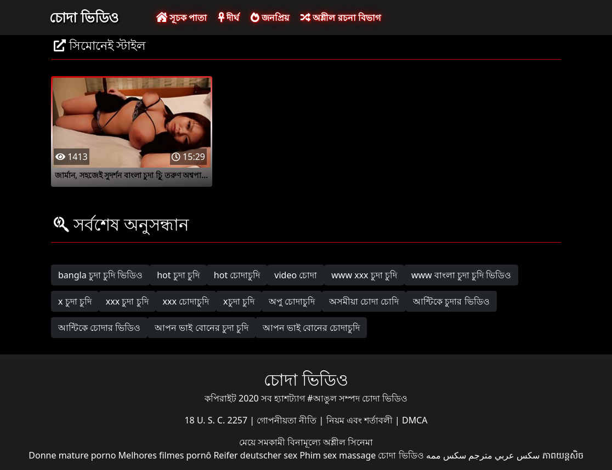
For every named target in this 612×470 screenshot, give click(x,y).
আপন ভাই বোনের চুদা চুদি (201, 328)
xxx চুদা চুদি (127, 301)
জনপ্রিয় (270, 18)
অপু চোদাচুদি (292, 301)
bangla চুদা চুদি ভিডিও (100, 275)
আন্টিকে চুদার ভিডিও (451, 301)
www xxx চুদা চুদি (364, 275)
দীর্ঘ (228, 18)
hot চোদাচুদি (237, 275)
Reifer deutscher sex (255, 455)
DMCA (415, 420)
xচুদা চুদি (238, 301)
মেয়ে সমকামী (263, 442)
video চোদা (295, 275)
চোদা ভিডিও (83, 17)
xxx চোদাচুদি (186, 301)
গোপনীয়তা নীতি (288, 420)
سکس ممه (446, 455)
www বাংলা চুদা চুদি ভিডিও (461, 275)
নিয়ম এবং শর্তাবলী (360, 420)
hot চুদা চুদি (178, 275)
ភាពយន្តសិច (562, 455)
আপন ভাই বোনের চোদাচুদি (311, 328)
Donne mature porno (72, 455)
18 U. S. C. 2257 (217, 420)
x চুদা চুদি (75, 301)
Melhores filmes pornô (165, 455)
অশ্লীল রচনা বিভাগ (340, 18)
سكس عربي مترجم (504, 455)
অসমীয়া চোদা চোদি (364, 301)
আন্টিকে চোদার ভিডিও (99, 328)
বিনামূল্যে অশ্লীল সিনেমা (330, 442)
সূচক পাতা (181, 18)
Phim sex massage (337, 455)
